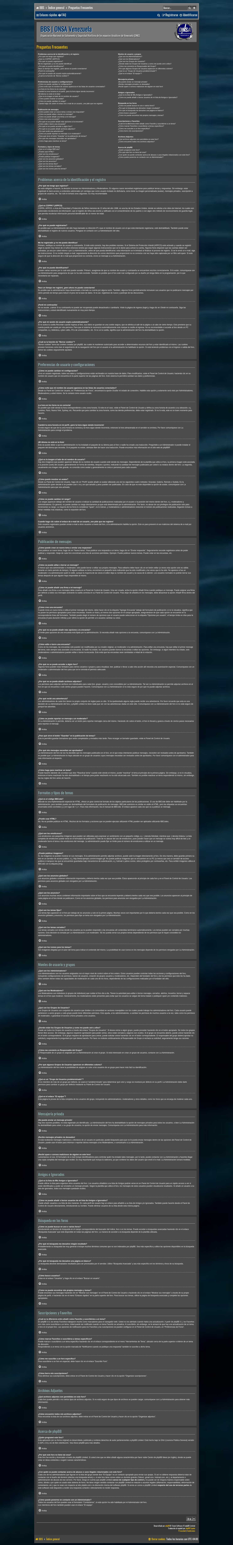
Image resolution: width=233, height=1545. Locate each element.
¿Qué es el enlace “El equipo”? (130, 73)
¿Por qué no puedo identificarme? (51, 66)
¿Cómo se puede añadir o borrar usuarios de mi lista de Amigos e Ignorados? (148, 97)
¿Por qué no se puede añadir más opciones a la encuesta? (60, 122)
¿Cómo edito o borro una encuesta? (52, 124)
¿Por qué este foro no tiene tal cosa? (132, 152)
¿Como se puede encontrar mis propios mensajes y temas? (141, 115)
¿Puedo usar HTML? (46, 152)
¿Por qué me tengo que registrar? (51, 56)
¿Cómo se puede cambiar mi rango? (52, 101)
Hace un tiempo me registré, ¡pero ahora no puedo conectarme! (62, 69)
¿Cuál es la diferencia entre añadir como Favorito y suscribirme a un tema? (147, 124)
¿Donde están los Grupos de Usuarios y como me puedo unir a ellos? (144, 64)
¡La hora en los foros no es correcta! (52, 89)
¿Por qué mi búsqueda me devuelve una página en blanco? (141, 110)
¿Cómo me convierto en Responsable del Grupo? (137, 66)
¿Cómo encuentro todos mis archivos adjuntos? (136, 142)
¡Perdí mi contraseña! (46, 71)
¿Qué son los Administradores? (130, 56)
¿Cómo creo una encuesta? (48, 119)
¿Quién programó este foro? (129, 150)
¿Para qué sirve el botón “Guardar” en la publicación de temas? (62, 136)
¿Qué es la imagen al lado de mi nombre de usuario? (58, 96)
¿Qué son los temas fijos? (48, 164)
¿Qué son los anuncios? (47, 161)
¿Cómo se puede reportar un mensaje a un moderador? (59, 134)
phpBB (166, 447)
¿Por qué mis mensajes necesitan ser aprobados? (57, 138)
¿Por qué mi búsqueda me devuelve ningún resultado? (139, 108)
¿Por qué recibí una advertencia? (51, 131)
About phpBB (79, 1443)
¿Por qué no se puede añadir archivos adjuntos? (56, 129)
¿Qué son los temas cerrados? (50, 166)
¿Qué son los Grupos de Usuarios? (131, 61)
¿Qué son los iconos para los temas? (52, 169)
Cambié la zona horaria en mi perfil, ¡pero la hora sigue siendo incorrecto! (66, 91)
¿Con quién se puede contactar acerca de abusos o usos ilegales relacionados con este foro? (154, 155)
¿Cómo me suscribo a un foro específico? (134, 128)
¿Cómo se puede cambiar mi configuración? (55, 84)
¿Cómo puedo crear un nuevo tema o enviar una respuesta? (61, 112)
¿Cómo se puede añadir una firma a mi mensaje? (57, 117)
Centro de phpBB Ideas (157, 1457)
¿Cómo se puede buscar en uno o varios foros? (136, 106)
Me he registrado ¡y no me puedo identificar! (55, 64)
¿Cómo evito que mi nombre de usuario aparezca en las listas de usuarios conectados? (71, 86)
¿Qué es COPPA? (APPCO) (49, 59)
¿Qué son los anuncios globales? (51, 159)
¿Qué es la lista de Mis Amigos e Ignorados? (135, 95)
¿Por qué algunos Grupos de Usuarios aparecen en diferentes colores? (145, 69)
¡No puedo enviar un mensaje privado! (132, 82)
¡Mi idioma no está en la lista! (49, 94)
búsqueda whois (85, 1477)
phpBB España (190, 1528)
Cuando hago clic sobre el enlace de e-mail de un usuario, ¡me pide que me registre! (70, 103)
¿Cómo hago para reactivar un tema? (52, 141)
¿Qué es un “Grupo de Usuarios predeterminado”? (137, 71)
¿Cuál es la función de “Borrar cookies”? (53, 76)
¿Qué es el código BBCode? (49, 149)
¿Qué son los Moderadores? (129, 59)
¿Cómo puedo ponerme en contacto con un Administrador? (140, 157)
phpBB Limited (137, 1440)
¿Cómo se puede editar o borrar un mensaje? (55, 114)
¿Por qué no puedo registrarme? (50, 61)
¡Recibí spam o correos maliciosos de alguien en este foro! (140, 86)
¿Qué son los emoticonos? (48, 154)
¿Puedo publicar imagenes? (49, 156)
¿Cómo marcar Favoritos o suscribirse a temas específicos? (141, 126)
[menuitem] (62, 15)
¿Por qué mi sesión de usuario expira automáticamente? (59, 73)
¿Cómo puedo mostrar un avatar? (51, 99)
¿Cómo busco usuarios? (127, 113)
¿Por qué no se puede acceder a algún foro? (55, 126)
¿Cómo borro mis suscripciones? (130, 131)
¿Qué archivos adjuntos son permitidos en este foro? (138, 139)
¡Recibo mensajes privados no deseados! (134, 84)
